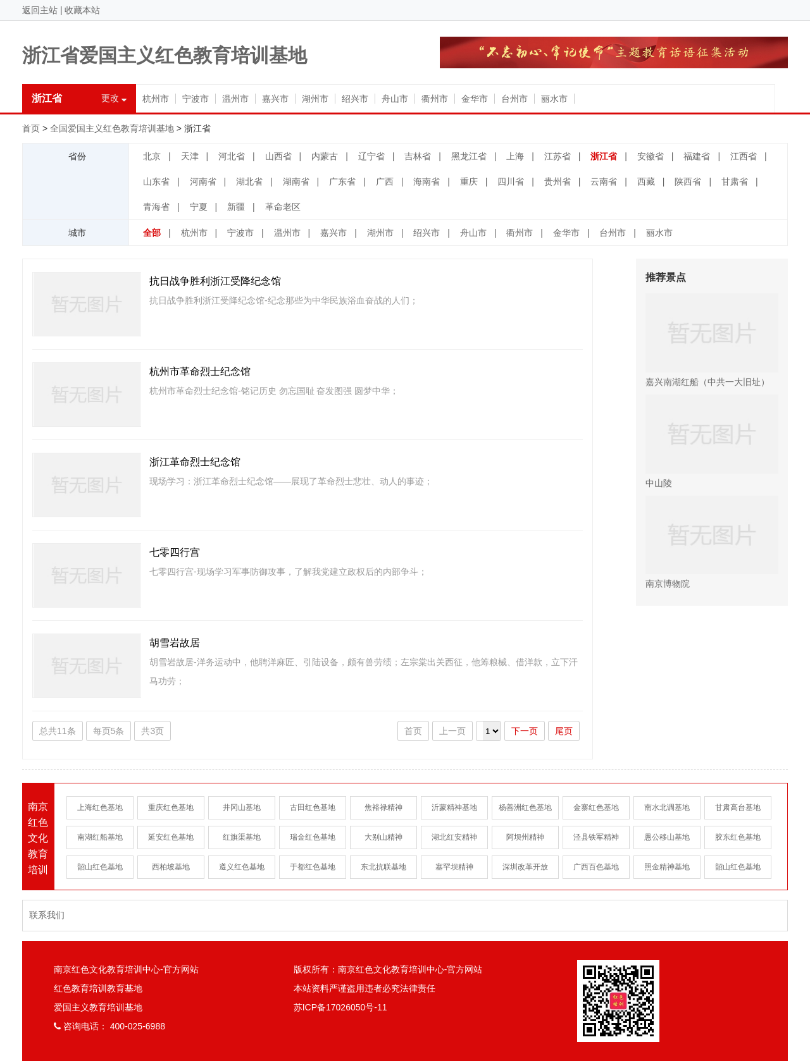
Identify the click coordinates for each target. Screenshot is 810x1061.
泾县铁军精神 (596, 837)
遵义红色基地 (242, 866)
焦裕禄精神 (383, 807)
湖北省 (249, 181)
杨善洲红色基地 (525, 807)
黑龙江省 (469, 156)
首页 (31, 128)
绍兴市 (355, 99)
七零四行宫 (174, 552)
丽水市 (554, 99)
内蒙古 (324, 156)
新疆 (236, 207)
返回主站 (40, 10)
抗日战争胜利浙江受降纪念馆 (215, 281)
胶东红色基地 (738, 837)
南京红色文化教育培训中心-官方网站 (126, 969)
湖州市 (315, 99)
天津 (190, 156)
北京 (152, 156)
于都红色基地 (312, 866)
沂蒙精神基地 (454, 807)
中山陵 (711, 441)
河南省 (203, 181)
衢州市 (434, 99)
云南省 (603, 181)
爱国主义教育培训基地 (98, 1007)
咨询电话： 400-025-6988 (109, 1026)
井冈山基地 (242, 807)
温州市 (235, 99)
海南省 (426, 181)
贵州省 (557, 181)
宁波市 (195, 99)
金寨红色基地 (596, 807)
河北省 (231, 156)
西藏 (646, 181)
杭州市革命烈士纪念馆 (200, 371)
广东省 (342, 181)
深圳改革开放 (525, 866)
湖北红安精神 (454, 837)
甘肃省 (734, 181)
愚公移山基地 (667, 837)
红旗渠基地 (242, 837)
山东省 (156, 181)
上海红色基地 (100, 807)
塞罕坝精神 (454, 866)
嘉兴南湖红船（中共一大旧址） (711, 340)
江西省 (743, 156)
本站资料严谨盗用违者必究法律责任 (364, 988)
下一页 (524, 731)
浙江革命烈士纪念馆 (194, 462)
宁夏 (199, 207)
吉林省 (417, 156)
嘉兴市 (275, 99)
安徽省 (650, 156)
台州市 (514, 99)
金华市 (474, 99)
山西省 (278, 156)
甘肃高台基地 (738, 807)
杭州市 (155, 99)
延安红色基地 (171, 837)
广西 (385, 181)
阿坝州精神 (525, 837)
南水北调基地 (667, 807)
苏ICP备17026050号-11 (340, 1007)
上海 (515, 156)
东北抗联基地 (383, 866)
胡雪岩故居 (174, 642)
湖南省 (296, 181)
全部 (152, 233)
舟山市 (395, 99)
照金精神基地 (667, 866)
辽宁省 (371, 156)
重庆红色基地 (171, 807)
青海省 (156, 207)
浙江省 (603, 156)
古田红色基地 (312, 807)
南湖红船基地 (100, 837)
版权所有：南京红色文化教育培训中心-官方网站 (388, 969)
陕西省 (688, 181)
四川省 (510, 181)
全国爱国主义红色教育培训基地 (112, 128)
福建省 (696, 156)
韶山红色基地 (100, 866)
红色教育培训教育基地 (98, 988)
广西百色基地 (596, 866)
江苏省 (557, 156)
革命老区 (283, 207)
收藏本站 (82, 10)
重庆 (469, 181)
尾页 (564, 731)
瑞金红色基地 (312, 837)
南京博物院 (711, 542)
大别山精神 (383, 837)
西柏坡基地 (171, 866)
